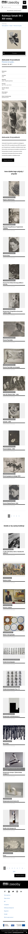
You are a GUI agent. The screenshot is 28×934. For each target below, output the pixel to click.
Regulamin (6, 911)
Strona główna (5, 25)
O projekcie (6, 904)
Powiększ (14, 53)
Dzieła (11, 25)
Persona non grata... (18, 25)
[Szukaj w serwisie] (11, 7)
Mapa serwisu (7, 898)
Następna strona (20, 875)
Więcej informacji (8, 160)
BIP (4, 901)
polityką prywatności (18, 932)
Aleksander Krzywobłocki (11, 60)
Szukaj (24, 7)
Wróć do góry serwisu (9, 917)
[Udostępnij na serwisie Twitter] (10, 64)
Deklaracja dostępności (9, 907)
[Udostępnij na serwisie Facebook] (11, 64)
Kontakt (5, 914)
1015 (14, 871)
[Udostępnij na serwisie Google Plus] (8, 64)
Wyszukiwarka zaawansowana (14, 10)
